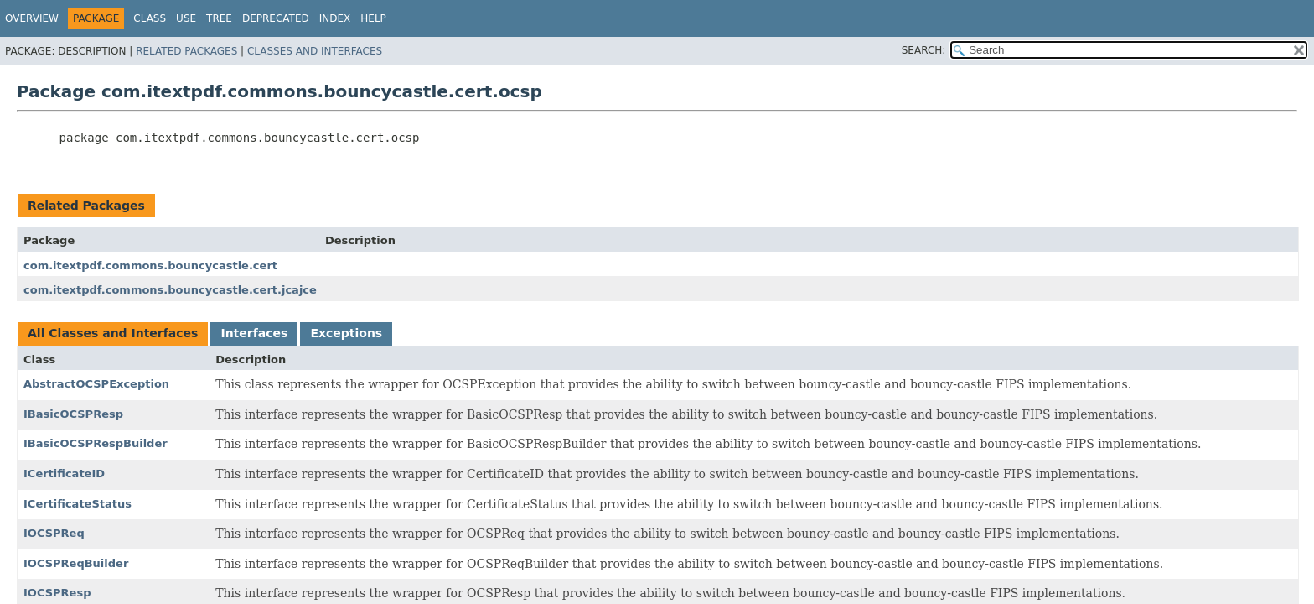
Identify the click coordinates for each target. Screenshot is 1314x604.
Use (186, 18)
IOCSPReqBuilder (75, 563)
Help (373, 18)
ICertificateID (64, 473)
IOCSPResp (57, 592)
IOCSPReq (54, 533)
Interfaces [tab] (253, 333)
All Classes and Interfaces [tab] (113, 333)
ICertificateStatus (77, 503)
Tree (219, 18)
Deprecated (275, 18)
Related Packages (186, 51)
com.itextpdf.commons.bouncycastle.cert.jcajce (170, 290)
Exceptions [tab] (346, 333)
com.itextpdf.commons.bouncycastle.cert (150, 265)
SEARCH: (924, 50)
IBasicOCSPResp (73, 414)
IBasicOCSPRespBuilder (95, 443)
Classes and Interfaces (314, 51)
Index (335, 18)
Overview (32, 18)
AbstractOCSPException (96, 384)
